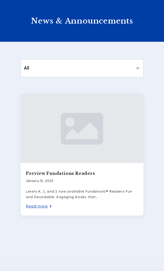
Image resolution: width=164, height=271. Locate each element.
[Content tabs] (82, 68)
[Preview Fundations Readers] (82, 128)
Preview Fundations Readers (60, 173)
